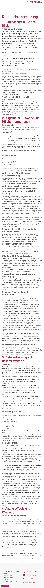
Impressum (26, 582)
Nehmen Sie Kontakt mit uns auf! (11, 581)
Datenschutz (33, 582)
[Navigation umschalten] (3, 2)
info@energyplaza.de (32, 578)
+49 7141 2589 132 (31, 572)
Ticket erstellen (5, 585)
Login (38, 582)
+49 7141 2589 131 (31, 575)
